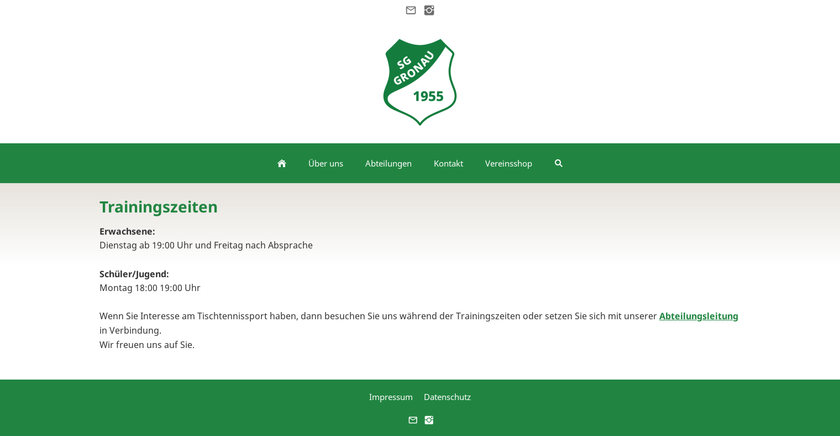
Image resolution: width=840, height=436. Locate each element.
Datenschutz (447, 396)
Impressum (391, 396)
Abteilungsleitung (698, 316)
